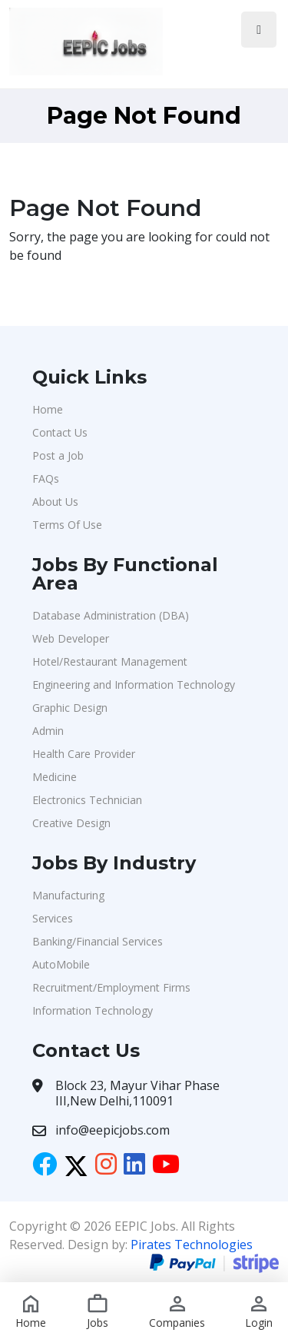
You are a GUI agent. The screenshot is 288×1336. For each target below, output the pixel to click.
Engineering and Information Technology (133, 684)
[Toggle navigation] (258, 30)
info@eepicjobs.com (112, 1130)
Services (52, 918)
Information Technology (92, 1010)
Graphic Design (70, 707)
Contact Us (60, 432)
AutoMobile (61, 964)
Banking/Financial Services (97, 941)
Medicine (54, 776)
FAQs (45, 478)
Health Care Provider (83, 753)
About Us (55, 501)
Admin (48, 730)
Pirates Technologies (192, 1244)
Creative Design (71, 823)
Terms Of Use (67, 524)
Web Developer (70, 638)
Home (47, 409)
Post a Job (58, 455)
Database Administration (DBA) (110, 615)
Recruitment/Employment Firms (111, 987)
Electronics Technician (87, 800)
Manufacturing (68, 895)
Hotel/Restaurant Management (109, 661)
